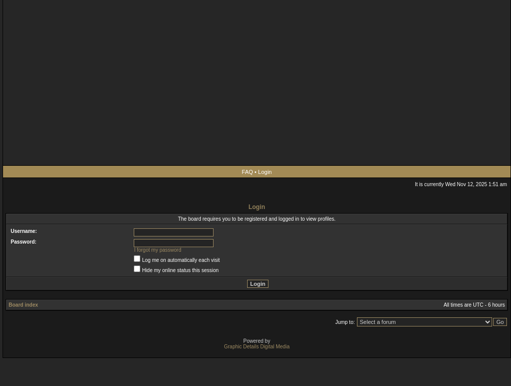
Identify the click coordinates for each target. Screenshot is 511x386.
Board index (23, 305)
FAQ (247, 172)
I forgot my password (158, 250)
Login (265, 172)
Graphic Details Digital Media (257, 346)
